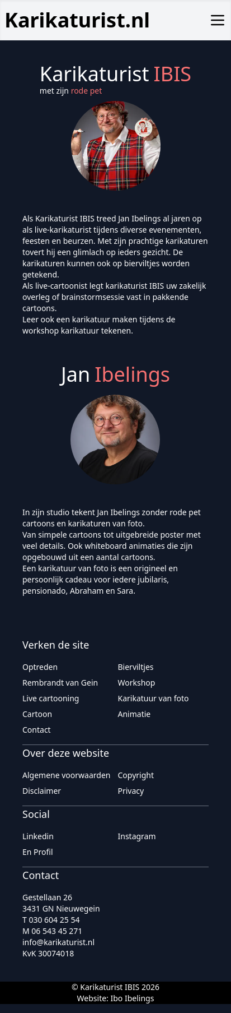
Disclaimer (41, 790)
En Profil (37, 852)
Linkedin (38, 836)
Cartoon (37, 714)
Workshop (136, 682)
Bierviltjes (136, 667)
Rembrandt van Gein (60, 682)
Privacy (131, 790)
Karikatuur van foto (153, 698)
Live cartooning (50, 698)
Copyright (136, 775)
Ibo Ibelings (132, 998)
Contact (36, 729)
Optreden (40, 667)
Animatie (134, 714)
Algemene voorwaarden (66, 775)
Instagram (137, 836)
